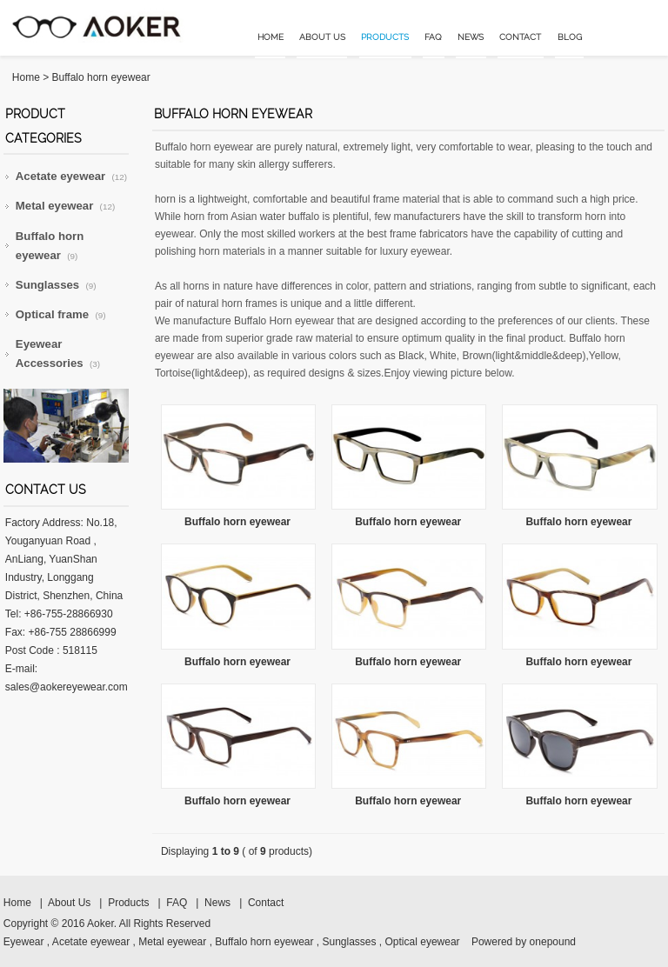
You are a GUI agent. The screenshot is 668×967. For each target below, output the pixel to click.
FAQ (433, 37)
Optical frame (61, 314)
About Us (322, 37)
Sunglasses (56, 284)
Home (270, 37)
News (471, 37)
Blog (570, 37)
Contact (520, 37)
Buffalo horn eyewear (101, 77)
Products (385, 37)
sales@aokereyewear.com (66, 687)
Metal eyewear (65, 205)
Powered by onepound (523, 942)
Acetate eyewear (71, 176)
